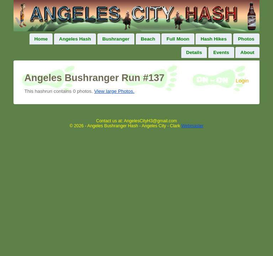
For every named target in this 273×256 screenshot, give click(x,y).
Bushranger (115, 39)
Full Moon (177, 39)
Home (41, 39)
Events (221, 52)
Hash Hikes (213, 39)
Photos (246, 39)
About (247, 52)
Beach (148, 39)
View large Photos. (114, 91)
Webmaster (192, 125)
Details (194, 52)
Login (242, 81)
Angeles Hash (75, 39)
